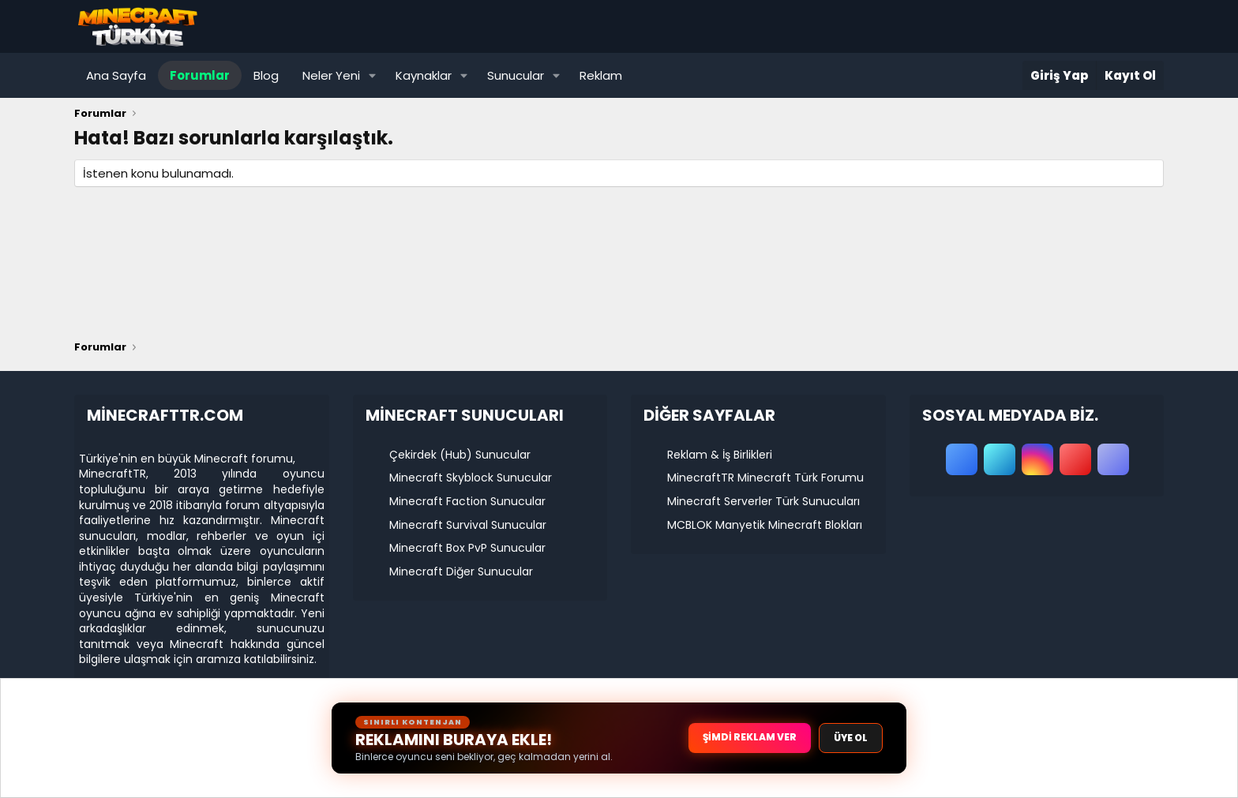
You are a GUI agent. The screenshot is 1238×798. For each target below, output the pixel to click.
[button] (373, 75)
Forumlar (200, 75)
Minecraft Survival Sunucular (467, 525)
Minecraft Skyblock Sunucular (470, 477)
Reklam (601, 75)
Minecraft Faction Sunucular (467, 501)
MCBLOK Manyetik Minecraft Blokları (764, 525)
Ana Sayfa (116, 75)
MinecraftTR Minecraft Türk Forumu (765, 477)
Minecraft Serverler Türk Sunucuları (763, 501)
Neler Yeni (331, 75)
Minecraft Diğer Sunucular (461, 571)
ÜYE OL (851, 737)
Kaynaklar (424, 75)
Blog (266, 75)
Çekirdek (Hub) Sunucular (460, 455)
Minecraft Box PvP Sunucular (467, 548)
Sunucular (515, 75)
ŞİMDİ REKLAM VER (750, 737)
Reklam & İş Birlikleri (719, 455)
